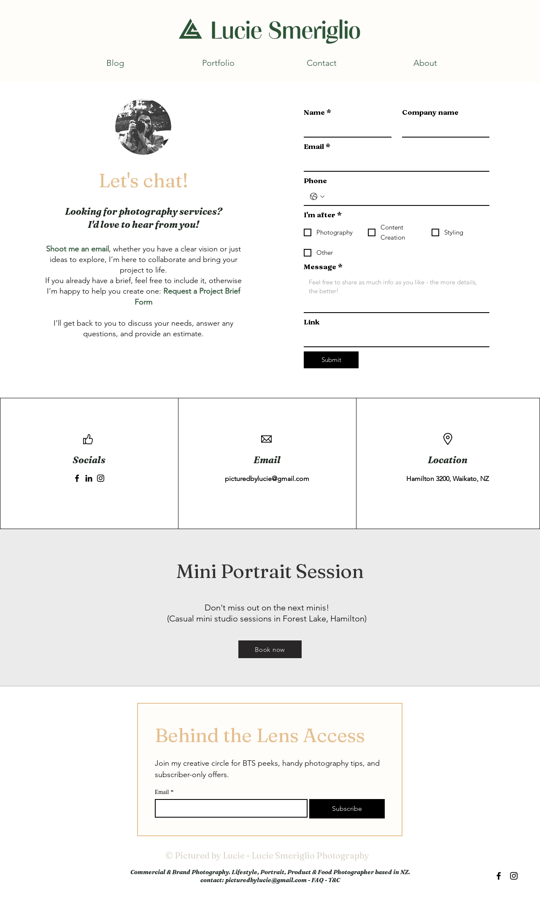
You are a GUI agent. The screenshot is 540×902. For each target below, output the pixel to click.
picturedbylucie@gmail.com (267, 479)
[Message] (396, 293)
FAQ (317, 880)
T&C (334, 880)
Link (311, 321)
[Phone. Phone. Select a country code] (317, 197)
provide (148, 333)
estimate (187, 333)
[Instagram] (100, 478)
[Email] (394, 162)
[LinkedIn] (89, 478)
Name (317, 112)
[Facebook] (77, 478)
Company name (430, 112)
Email (317, 146)
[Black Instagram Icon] (514, 876)
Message (323, 266)
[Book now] (270, 649)
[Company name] (443, 128)
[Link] (394, 337)
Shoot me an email (77, 249)
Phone (315, 180)
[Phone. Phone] (405, 196)
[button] (218, 63)
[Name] (345, 128)
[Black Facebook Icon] (499, 876)
